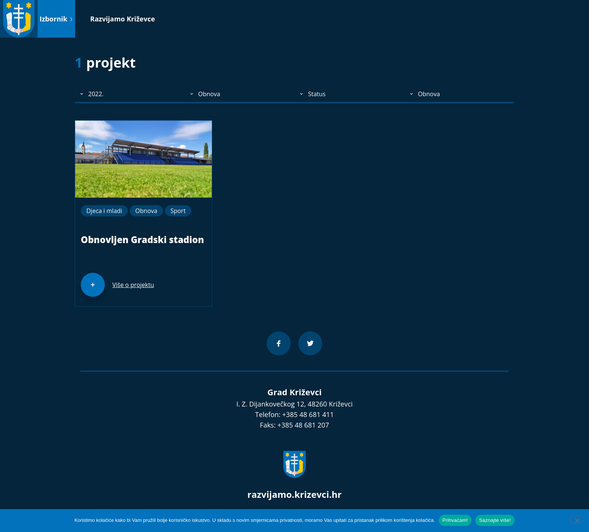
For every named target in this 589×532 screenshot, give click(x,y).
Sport (178, 211)
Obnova (146, 211)
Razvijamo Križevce (122, 18)
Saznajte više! (494, 520)
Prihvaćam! (455, 520)
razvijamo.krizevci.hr (295, 494)
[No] (577, 520)
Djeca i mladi (104, 211)
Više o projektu (133, 285)
